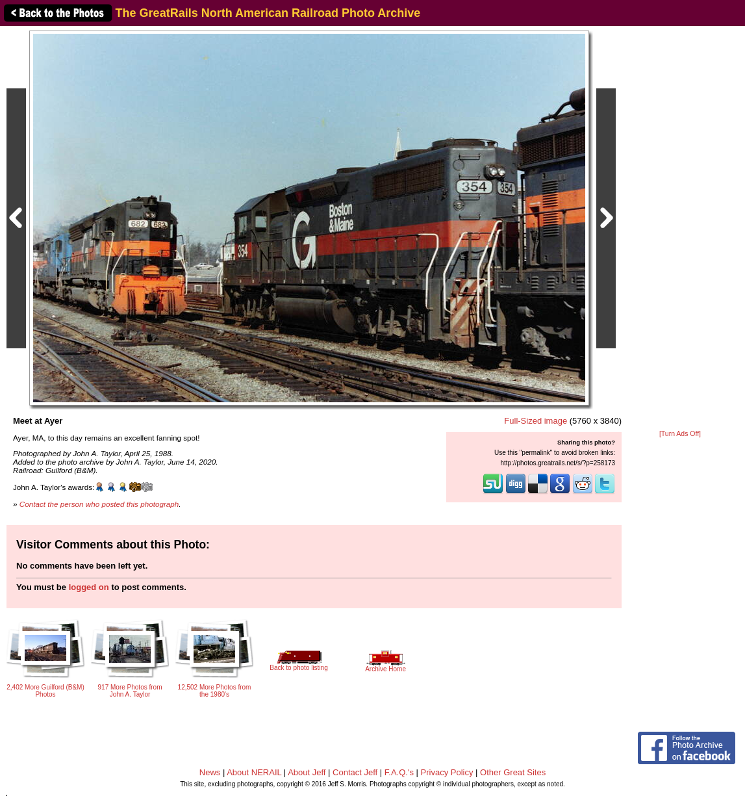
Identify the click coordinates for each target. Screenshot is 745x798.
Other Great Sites (513, 772)
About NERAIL (254, 772)
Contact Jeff (355, 772)
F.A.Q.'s (399, 772)
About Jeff (306, 772)
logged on (89, 587)
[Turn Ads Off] (680, 433)
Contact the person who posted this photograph (99, 504)
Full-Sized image (535, 421)
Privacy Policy (447, 772)
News (210, 772)
